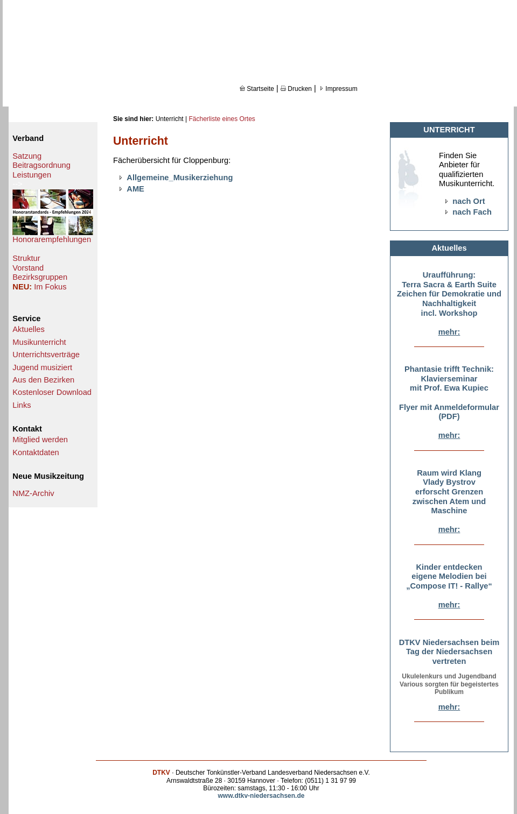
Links (21, 405)
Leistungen (31, 175)
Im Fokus (50, 286)
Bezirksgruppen (39, 277)
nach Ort (468, 201)
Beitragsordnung (41, 165)
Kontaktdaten (35, 452)
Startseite (257, 89)
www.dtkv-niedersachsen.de (261, 795)
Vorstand (28, 268)
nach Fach (472, 212)
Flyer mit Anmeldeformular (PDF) (449, 412)
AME (135, 189)
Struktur (26, 258)
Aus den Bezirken (43, 380)
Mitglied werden (40, 439)
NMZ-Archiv (33, 493)
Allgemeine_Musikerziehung (180, 177)
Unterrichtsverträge (46, 354)
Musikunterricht (39, 342)
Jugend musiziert (42, 367)
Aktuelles (28, 329)
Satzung (26, 156)
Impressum (338, 89)
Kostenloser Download (52, 392)
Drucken (296, 89)
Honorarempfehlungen (51, 239)
